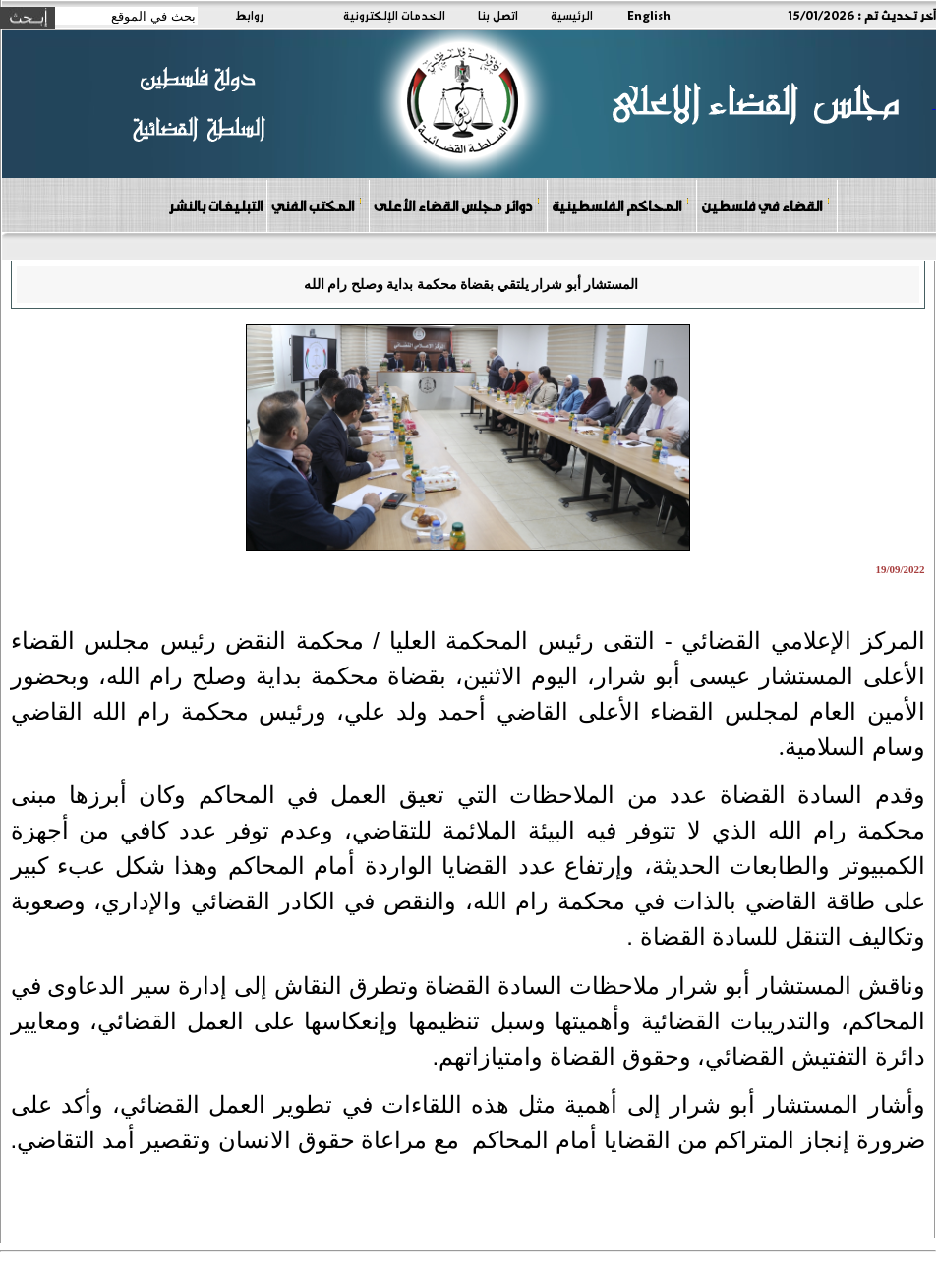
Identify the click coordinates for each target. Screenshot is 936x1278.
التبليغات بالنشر (215, 205)
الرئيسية (572, 15)
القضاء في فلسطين (766, 205)
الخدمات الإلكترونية (394, 15)
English (649, 15)
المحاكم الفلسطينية (621, 205)
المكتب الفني (317, 205)
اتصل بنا (498, 15)
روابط (249, 15)
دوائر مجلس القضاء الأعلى (457, 205)
